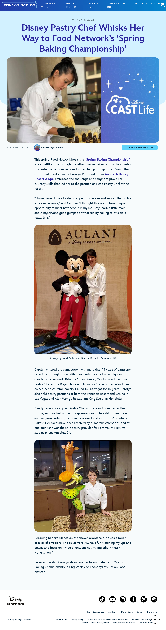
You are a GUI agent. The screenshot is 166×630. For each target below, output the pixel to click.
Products (140, 3)
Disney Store (127, 612)
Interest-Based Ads (148, 622)
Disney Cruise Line (116, 5)
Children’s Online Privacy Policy (95, 622)
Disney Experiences (95, 612)
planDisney (113, 612)
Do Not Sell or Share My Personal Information (107, 620)
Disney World (71, 5)
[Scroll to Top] (155, 619)
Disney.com (152, 612)
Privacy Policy (77, 620)
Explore (156, 3)
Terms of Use (61, 620)
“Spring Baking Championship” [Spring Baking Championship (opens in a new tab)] (107, 160)
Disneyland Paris (49, 5)
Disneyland (94, 5)
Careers (139, 612)
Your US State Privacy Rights (144, 620)
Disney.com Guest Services (124, 622)
